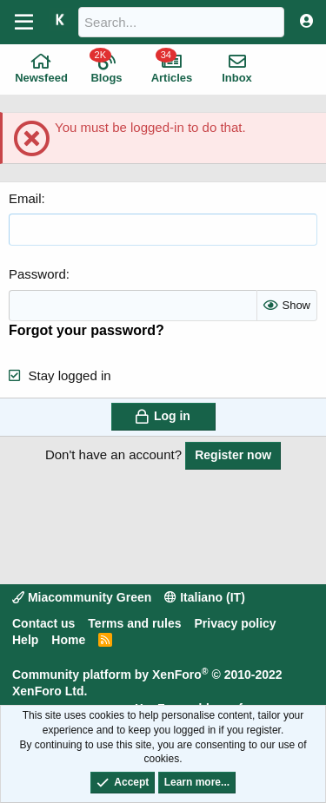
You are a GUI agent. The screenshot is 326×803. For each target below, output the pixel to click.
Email (25, 198)
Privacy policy (235, 623)
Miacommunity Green (81, 597)
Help (25, 640)
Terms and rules (134, 623)
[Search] (181, 22)
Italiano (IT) (204, 597)
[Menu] (23, 22)
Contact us (43, 623)
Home (68, 640)
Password (37, 274)
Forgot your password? (86, 330)
